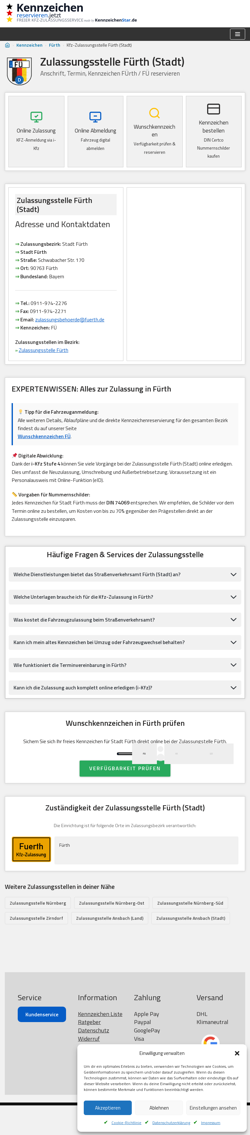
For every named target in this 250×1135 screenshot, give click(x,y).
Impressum (210, 1123)
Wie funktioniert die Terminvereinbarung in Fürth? (71, 669)
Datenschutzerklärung (171, 1123)
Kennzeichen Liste (100, 1043)
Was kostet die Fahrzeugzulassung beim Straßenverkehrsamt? (86, 624)
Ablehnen (159, 1108)
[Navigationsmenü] (237, 34)
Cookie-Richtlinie (126, 1123)
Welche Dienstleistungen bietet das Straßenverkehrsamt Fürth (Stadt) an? (99, 578)
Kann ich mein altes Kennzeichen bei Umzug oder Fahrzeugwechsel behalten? (101, 647)
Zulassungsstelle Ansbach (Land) (109, 947)
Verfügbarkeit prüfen (125, 797)
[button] (237, 1053)
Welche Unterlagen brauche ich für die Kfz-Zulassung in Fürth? (85, 601)
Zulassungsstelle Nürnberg (38, 932)
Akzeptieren (107, 1108)
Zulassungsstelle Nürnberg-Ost (111, 932)
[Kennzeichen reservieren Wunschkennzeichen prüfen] (76, 13)
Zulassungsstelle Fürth (44, 352)
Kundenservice (41, 1043)
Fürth (54, 45)
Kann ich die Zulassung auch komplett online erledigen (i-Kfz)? (85, 692)
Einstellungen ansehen (213, 1108)
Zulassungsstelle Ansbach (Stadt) (190, 947)
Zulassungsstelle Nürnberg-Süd (190, 932)
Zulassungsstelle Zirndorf (36, 947)
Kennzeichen (29, 45)
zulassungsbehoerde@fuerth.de (71, 321)
